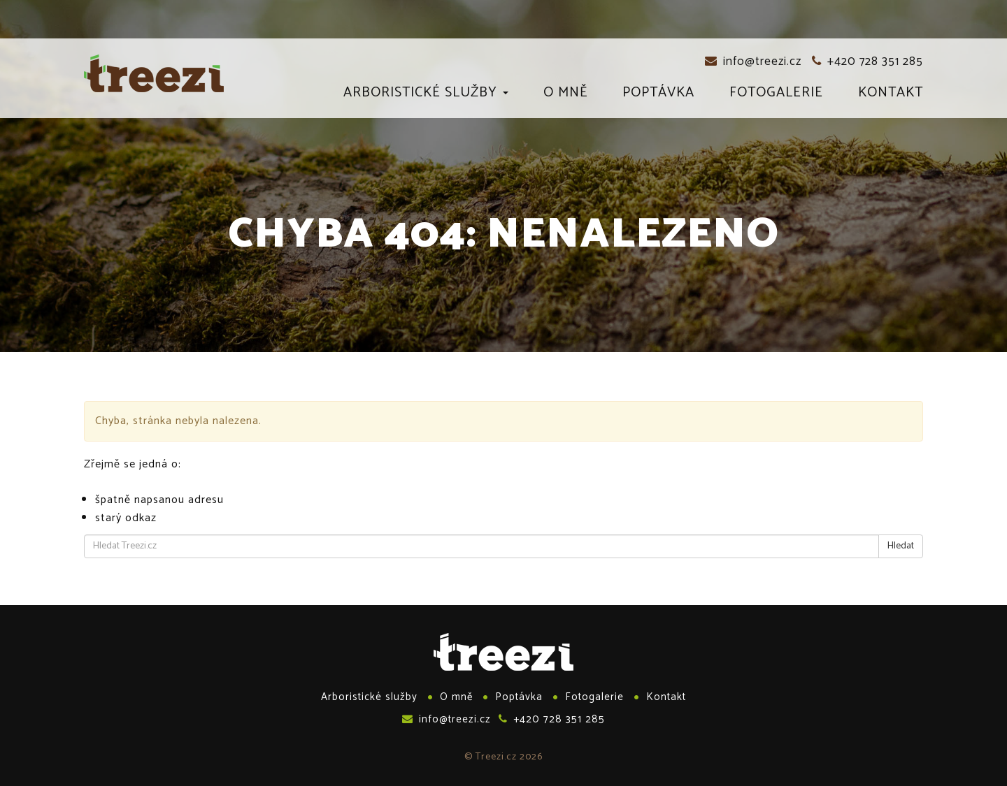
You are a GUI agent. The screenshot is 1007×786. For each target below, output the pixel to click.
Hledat (900, 546)
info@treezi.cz (753, 61)
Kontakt (890, 95)
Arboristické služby (425, 95)
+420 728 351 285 (867, 61)
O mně (565, 95)
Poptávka (658, 95)
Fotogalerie (776, 95)
